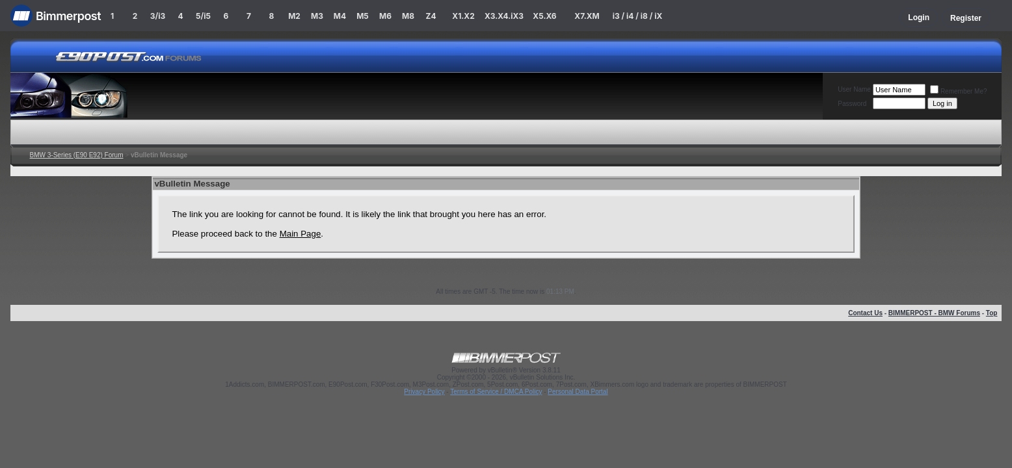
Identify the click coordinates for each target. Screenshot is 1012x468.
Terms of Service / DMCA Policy (496, 391)
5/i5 (203, 16)
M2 (294, 16)
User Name (854, 89)
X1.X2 (463, 16)
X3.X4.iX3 (504, 16)
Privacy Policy (424, 391)
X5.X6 (544, 16)
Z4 (430, 16)
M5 (362, 16)
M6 (385, 16)
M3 (317, 16)
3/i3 (157, 16)
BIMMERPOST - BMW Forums (934, 313)
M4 (340, 16)
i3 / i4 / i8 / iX (638, 16)
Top (992, 313)
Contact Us (865, 313)
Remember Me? (958, 91)
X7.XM (586, 16)
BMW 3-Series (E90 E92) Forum (77, 155)
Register (965, 18)
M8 (408, 16)
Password (852, 103)
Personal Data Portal (577, 391)
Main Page (300, 234)
